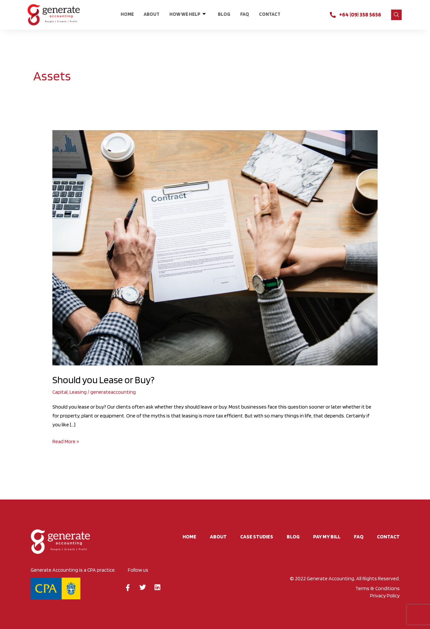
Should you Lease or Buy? (103, 380)
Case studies (256, 536)
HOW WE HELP (187, 14)
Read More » (65, 440)
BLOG (224, 14)
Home (127, 14)
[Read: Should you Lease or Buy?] (215, 247)
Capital (60, 392)
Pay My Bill (326, 536)
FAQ (244, 14)
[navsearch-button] (396, 15)
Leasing (78, 392)
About (151, 14)
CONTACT (269, 14)
